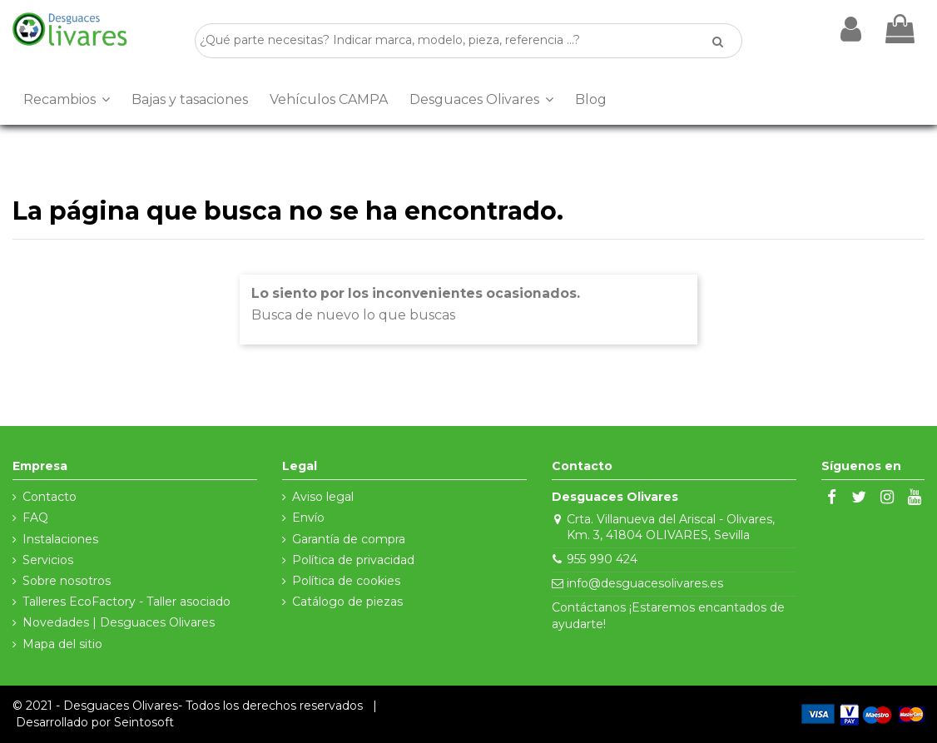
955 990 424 (602, 559)
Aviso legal (323, 496)
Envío (308, 517)
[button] (66, 100)
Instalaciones (60, 539)
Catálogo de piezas (347, 601)
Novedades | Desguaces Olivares (118, 622)
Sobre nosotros (66, 580)
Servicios (47, 559)
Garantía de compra (348, 539)
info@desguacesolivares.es (645, 583)
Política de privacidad (353, 559)
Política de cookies (346, 580)
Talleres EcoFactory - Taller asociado (126, 601)
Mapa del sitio (62, 644)
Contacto (49, 496)
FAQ (35, 517)
